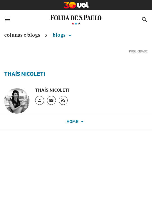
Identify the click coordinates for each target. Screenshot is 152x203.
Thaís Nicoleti (24, 74)
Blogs (63, 35)
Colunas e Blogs (22, 35)
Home (76, 121)
